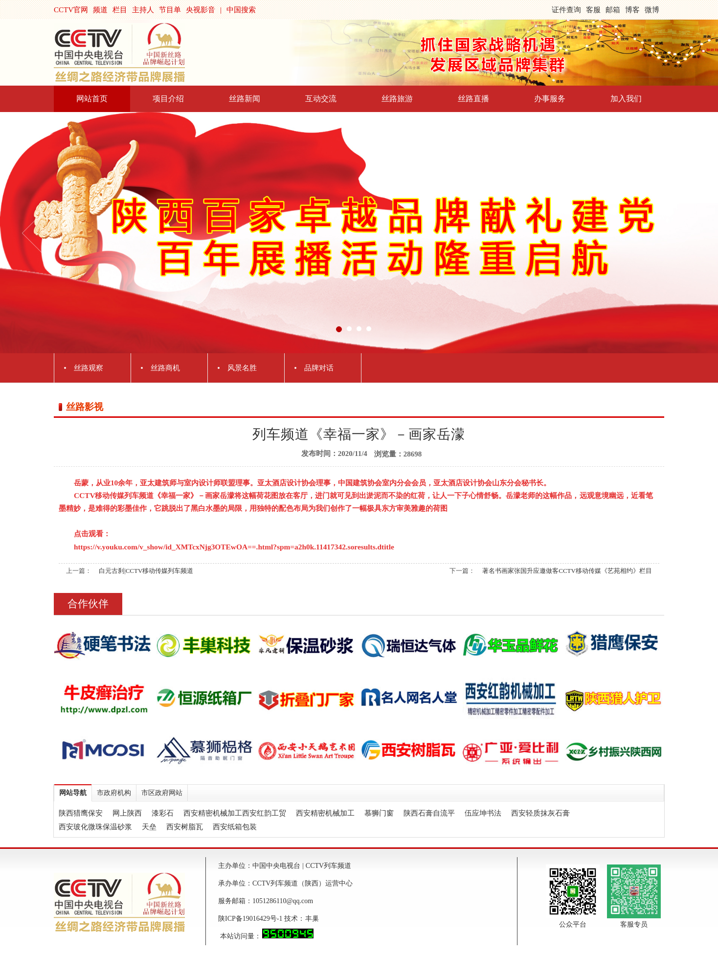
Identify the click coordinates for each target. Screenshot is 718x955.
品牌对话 (319, 368)
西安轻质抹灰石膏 (540, 813)
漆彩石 (163, 813)
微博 (652, 10)
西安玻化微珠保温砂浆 (95, 827)
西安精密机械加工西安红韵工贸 (234, 813)
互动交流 (321, 98)
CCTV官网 (71, 10)
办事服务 (549, 98)
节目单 (170, 10)
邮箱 (613, 10)
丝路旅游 (397, 98)
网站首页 (92, 98)
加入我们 (626, 98)
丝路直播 (473, 98)
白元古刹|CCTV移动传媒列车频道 (146, 570)
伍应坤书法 (483, 813)
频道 (100, 10)
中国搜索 (241, 10)
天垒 (149, 827)
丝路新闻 (244, 98)
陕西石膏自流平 (429, 813)
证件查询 (566, 10)
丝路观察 (88, 368)
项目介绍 (168, 98)
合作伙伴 (88, 604)
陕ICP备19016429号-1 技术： (261, 918)
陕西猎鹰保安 (81, 813)
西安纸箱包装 (235, 827)
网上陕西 (127, 813)
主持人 (143, 10)
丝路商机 (165, 368)
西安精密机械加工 (325, 813)
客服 (593, 10)
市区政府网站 (161, 792)
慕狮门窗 (379, 813)
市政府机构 (114, 792)
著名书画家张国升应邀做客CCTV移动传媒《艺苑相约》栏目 (567, 570)
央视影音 (200, 10)
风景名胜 (242, 368)
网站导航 (73, 792)
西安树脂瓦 (184, 827)
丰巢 (312, 918)
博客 (632, 10)
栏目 (119, 10)
